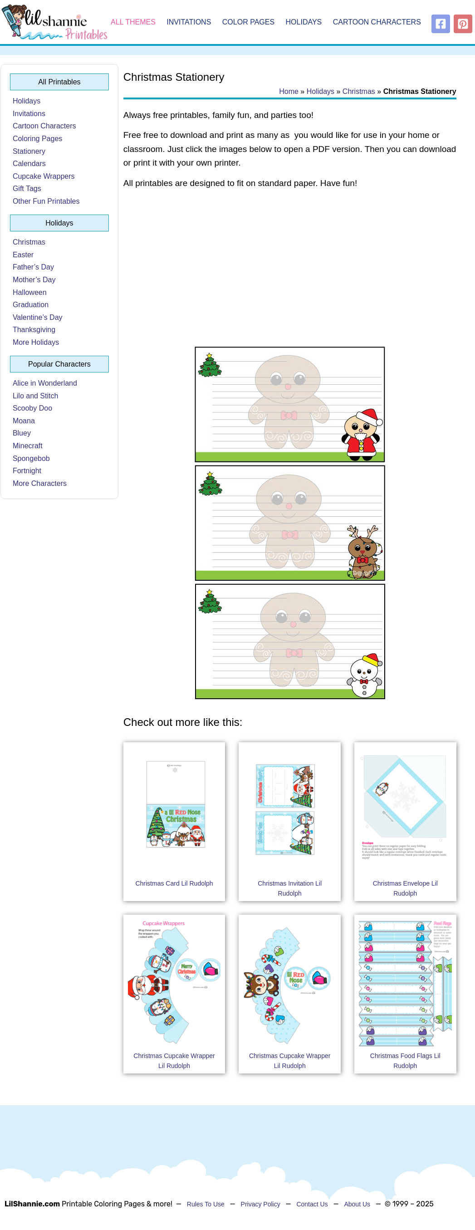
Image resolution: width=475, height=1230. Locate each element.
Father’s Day (33, 267)
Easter (23, 255)
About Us (357, 1204)
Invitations (188, 22)
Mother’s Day (34, 280)
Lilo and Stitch (36, 396)
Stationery (29, 151)
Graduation (31, 305)
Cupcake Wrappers (44, 176)
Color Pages (248, 22)
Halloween (30, 292)
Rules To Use (206, 1204)
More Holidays (36, 342)
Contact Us (312, 1204)
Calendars (29, 163)
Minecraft (28, 446)
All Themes (133, 22)
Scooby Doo (32, 408)
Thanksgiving (34, 329)
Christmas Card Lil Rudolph (174, 883)
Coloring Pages (37, 138)
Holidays (304, 22)
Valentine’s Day (38, 317)
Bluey (22, 433)
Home (289, 91)
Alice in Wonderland (45, 383)
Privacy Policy (260, 1204)
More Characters (40, 483)
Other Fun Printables (46, 201)
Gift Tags (27, 188)
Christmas (29, 242)
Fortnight (27, 471)
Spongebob (31, 458)
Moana (24, 421)
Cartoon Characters (377, 22)
